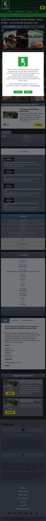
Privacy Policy (35, 85)
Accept (18, 92)
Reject (28, 92)
